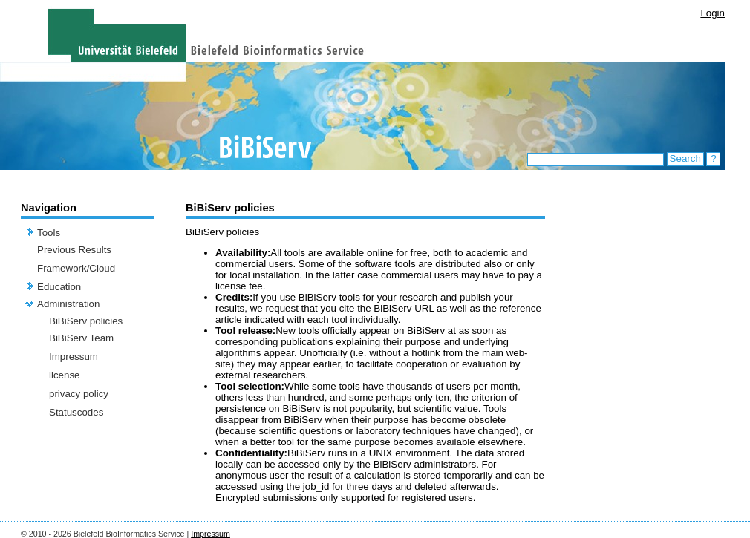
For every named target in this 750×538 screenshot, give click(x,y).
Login (712, 13)
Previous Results (74, 249)
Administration (68, 303)
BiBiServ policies (86, 321)
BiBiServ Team (81, 338)
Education (59, 286)
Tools (48, 232)
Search (685, 158)
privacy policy (78, 393)
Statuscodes (76, 412)
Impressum (73, 356)
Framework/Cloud (76, 268)
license (64, 375)
